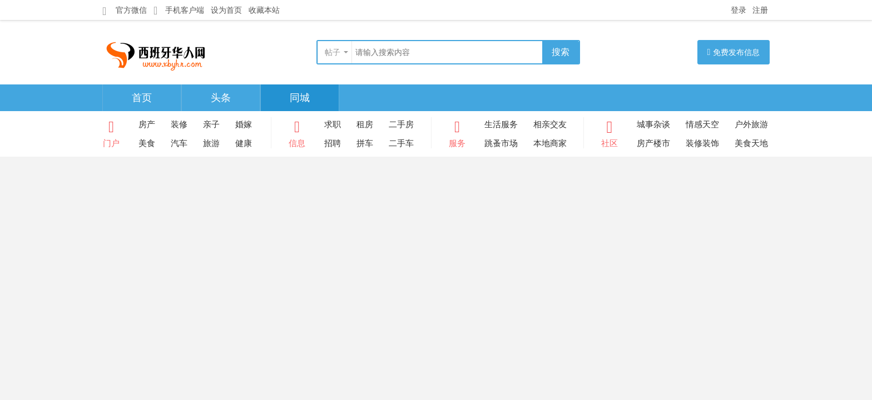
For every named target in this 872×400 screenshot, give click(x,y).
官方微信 (124, 10)
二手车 (401, 143)
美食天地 (751, 143)
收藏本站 (264, 10)
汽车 (179, 143)
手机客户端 (178, 10)
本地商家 (550, 143)
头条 (221, 97)
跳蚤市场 (501, 143)
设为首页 (226, 10)
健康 (243, 143)
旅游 (211, 143)
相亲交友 (550, 124)
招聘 (332, 143)
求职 (332, 124)
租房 (364, 124)
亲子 (211, 124)
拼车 (364, 143)
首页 (142, 97)
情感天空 (702, 124)
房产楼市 (653, 143)
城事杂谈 (653, 124)
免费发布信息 (733, 52)
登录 (738, 10)
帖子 (332, 52)
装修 (179, 124)
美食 (146, 143)
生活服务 (501, 124)
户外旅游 (751, 124)
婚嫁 (243, 124)
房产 (146, 124)
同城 (300, 97)
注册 (760, 10)
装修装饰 (702, 143)
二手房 (401, 124)
